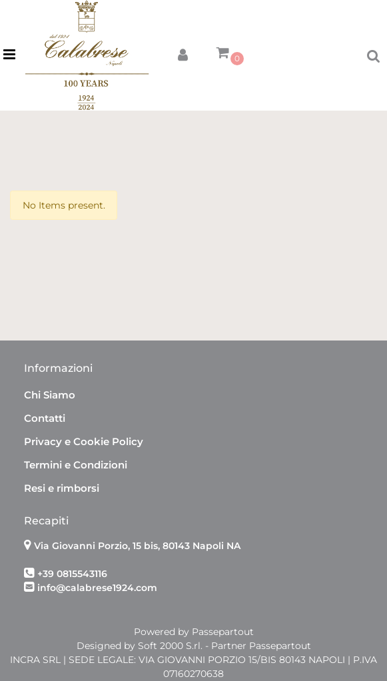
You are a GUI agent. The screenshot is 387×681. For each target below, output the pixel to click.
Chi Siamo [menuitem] (49, 394)
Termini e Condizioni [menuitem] (75, 464)
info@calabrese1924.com (97, 588)
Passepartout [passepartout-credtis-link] (223, 632)
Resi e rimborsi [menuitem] (61, 488)
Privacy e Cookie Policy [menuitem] (83, 441)
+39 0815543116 (72, 574)
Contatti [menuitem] (44, 418)
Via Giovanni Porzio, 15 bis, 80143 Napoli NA (137, 546)
